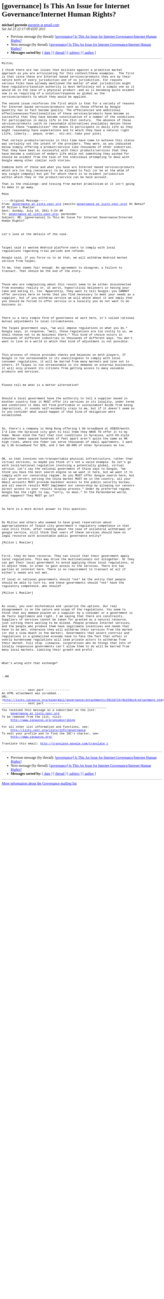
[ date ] (47, 53)
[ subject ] (74, 53)
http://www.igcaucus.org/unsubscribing (43, 852)
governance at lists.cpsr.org (36, 233)
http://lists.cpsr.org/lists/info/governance (48, 864)
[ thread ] (59, 53)
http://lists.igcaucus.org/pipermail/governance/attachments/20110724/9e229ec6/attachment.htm (83, 828)
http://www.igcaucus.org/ (31, 872)
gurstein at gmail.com (43, 25)
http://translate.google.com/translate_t (74, 880)
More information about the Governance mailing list (39, 921)
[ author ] (89, 53)
